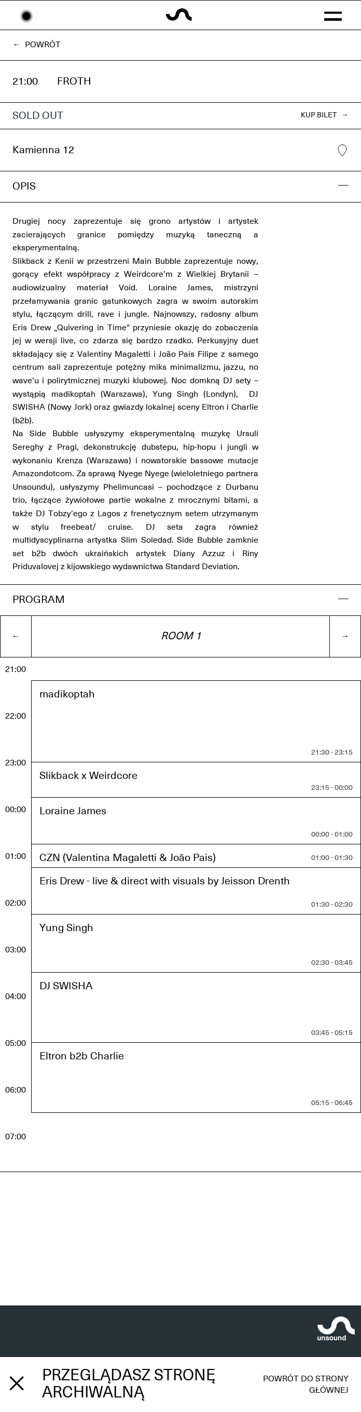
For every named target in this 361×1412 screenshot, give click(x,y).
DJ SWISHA (66, 986)
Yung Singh (66, 928)
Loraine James (72, 811)
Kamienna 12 (180, 150)
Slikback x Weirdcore (88, 776)
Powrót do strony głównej (306, 1384)
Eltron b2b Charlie (81, 1056)
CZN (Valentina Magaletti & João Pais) (127, 858)
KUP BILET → (325, 115)
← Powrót (36, 45)
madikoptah (67, 694)
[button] (333, 15)
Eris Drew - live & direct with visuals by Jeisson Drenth (164, 881)
